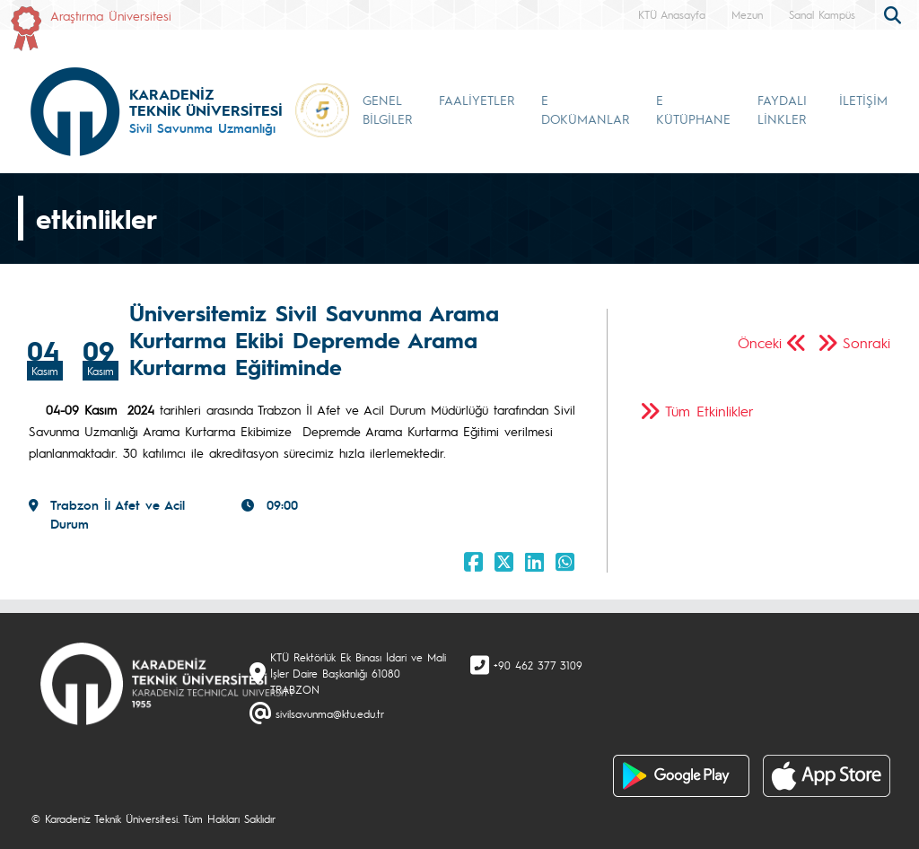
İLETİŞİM (863, 100)
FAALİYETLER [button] (476, 100)
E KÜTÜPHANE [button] (693, 109)
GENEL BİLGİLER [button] (387, 109)
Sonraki (866, 342)
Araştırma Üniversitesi (110, 15)
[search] (894, 13)
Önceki (760, 342)
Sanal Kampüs (822, 14)
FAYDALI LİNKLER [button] (782, 109)
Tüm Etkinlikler (709, 410)
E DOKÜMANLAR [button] (585, 109)
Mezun (747, 14)
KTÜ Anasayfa (671, 14)
